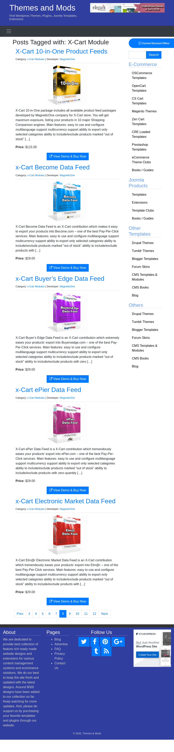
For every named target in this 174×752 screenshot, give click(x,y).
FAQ (57, 649)
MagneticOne (67, 59)
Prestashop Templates (140, 147)
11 (86, 613)
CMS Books (140, 287)
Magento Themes (144, 111)
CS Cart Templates (139, 101)
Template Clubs (143, 210)
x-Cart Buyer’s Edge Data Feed (60, 278)
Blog (135, 295)
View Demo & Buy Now (67, 156)
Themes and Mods (42, 7)
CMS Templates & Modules (144, 277)
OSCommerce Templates (142, 75)
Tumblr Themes (143, 251)
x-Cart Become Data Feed (53, 167)
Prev (20, 613)
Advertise (61, 644)
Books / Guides (143, 170)
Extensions (139, 202)
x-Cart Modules (36, 59)
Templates (139, 194)
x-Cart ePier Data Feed (48, 389)
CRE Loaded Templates (141, 134)
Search (154, 54)
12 (94, 613)
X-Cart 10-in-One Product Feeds (61, 51)
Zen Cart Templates (139, 122)
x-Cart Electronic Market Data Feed (66, 501)
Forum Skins (141, 266)
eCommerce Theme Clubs (141, 160)
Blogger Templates (145, 258)
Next (104, 613)
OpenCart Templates (139, 88)
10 (77, 613)
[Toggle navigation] (8, 31)
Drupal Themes (143, 243)
